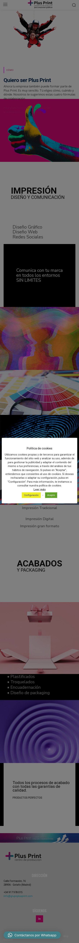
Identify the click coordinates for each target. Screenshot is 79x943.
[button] (32, 935)
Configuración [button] (31, 495)
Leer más (40, 489)
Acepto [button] (51, 495)
